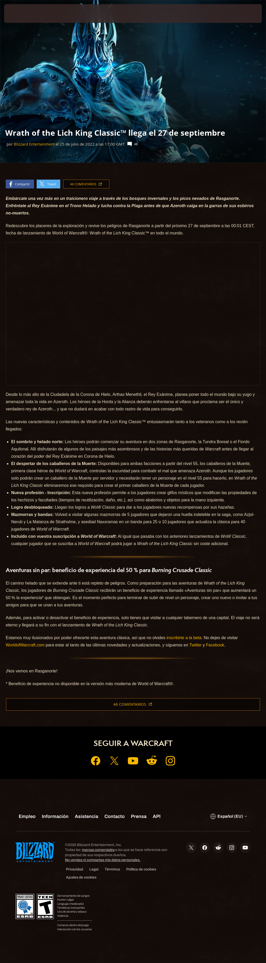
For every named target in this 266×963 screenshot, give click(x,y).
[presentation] (19, 13)
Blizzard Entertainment (34, 144)
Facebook (215, 645)
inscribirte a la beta (184, 638)
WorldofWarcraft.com (25, 645)
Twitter (195, 645)
